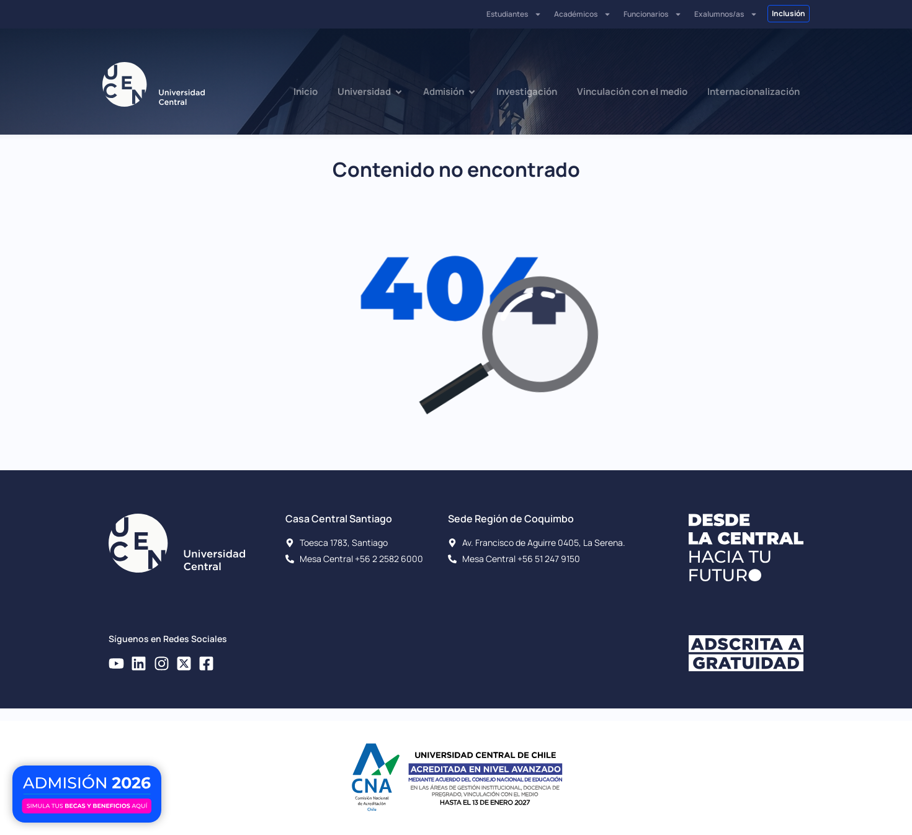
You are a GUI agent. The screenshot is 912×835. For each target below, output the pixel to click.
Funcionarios (653, 14)
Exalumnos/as (726, 14)
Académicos (582, 14)
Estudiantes (514, 14)
